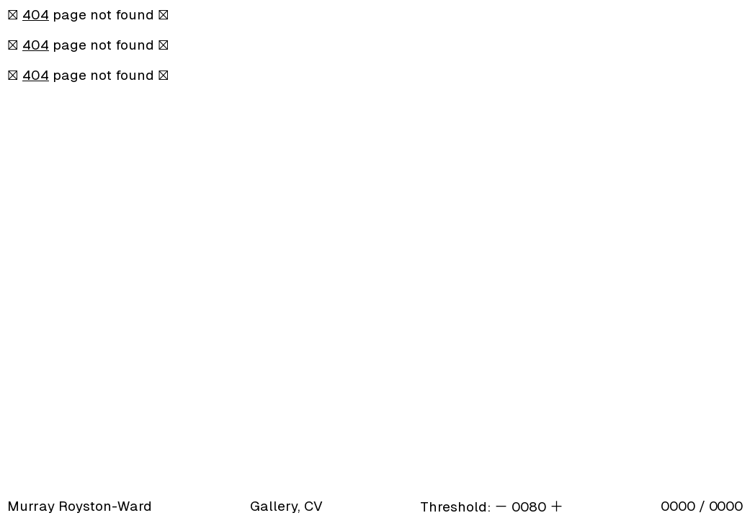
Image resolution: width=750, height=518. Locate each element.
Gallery (274, 506)
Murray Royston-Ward (79, 506)
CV (313, 506)
